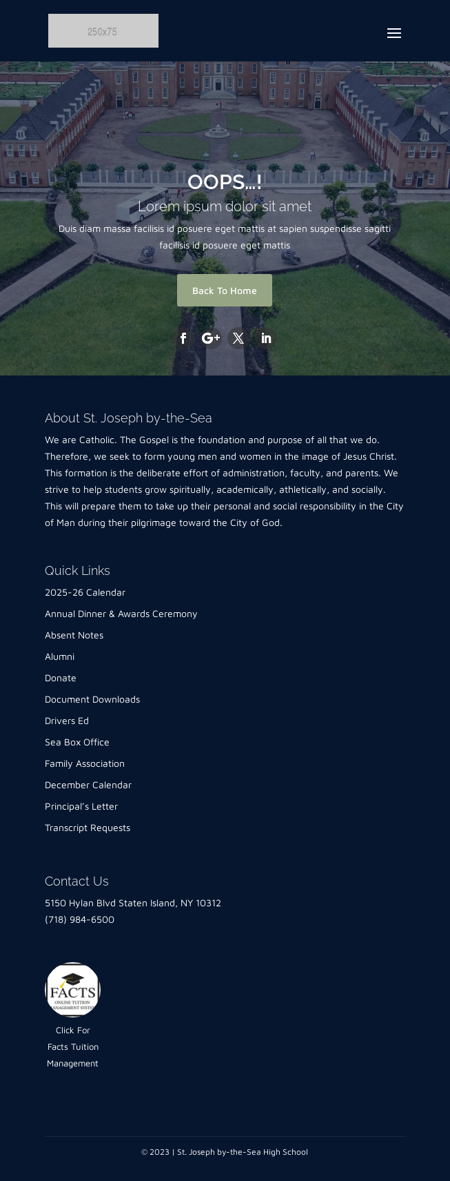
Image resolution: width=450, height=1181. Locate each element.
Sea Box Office (77, 742)
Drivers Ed (67, 720)
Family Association (85, 763)
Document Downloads (92, 699)
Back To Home (224, 290)
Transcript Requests (87, 827)
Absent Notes (74, 635)
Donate (60, 677)
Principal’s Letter (81, 806)
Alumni (59, 656)
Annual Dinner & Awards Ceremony (121, 613)
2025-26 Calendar (85, 592)
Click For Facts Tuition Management (73, 1046)
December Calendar (88, 784)
